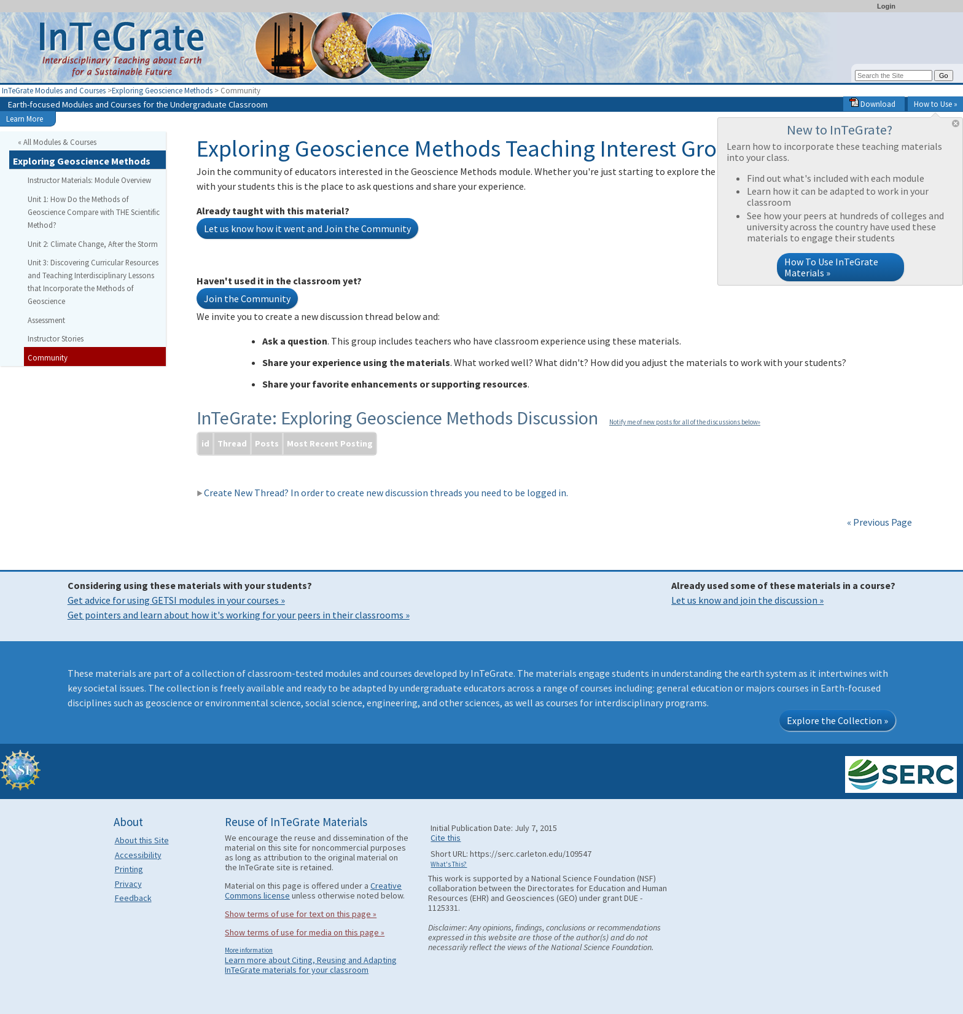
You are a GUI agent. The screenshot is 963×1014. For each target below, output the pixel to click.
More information (249, 950)
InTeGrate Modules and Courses (54, 90)
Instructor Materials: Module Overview (89, 180)
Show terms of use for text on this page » (300, 913)
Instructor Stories (56, 338)
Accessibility (138, 854)
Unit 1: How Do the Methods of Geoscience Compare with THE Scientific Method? (94, 212)
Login (886, 6)
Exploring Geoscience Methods (162, 90)
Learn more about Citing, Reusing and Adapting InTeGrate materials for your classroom (311, 964)
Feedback (133, 897)
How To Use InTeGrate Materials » (831, 267)
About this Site (142, 840)
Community (48, 357)
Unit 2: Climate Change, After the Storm (93, 244)
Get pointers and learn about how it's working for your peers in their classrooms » (239, 615)
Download (872, 104)
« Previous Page (879, 522)
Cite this (446, 837)
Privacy (128, 883)
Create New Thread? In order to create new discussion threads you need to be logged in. (382, 492)
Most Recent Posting (330, 443)
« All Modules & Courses (57, 142)
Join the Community (247, 298)
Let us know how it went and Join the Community (307, 228)
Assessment (46, 320)
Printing (129, 869)
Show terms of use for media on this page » (304, 932)
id (205, 443)
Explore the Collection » (837, 720)
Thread (232, 443)
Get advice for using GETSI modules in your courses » (176, 600)
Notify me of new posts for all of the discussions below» (684, 422)
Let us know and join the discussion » (747, 600)
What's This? (449, 864)
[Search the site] (893, 75)
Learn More (24, 118)
